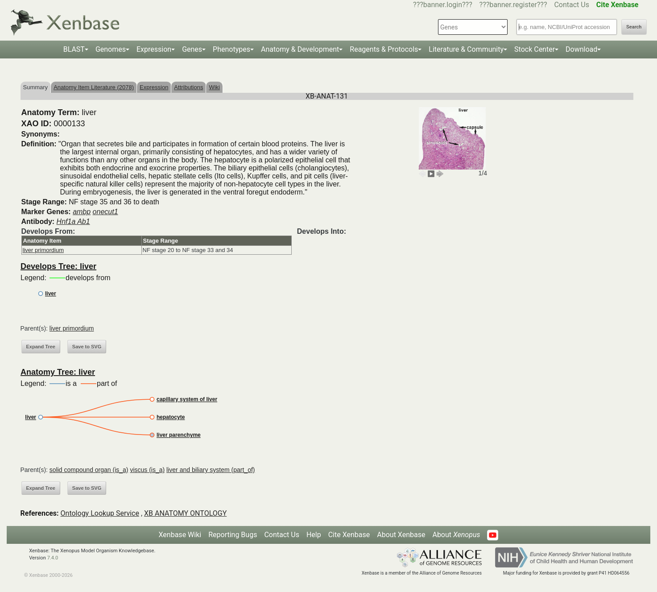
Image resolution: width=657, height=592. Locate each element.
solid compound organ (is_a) (89, 469)
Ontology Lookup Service (100, 513)
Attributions (188, 87)
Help (313, 534)
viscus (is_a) (147, 469)
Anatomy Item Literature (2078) (94, 87)
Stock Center (534, 49)
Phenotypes (231, 49)
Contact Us (571, 4)
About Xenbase (401, 534)
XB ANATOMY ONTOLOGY (185, 513)
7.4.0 (52, 558)
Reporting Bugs (232, 534)
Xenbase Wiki (180, 534)
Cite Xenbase (349, 534)
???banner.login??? (442, 4)
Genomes (110, 49)
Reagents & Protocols (384, 49)
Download (581, 49)
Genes (192, 49)
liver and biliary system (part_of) (210, 469)
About (456, 534)
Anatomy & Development (300, 49)
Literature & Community (466, 49)
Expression (153, 49)
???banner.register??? (513, 4)
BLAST (74, 49)
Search (633, 27)
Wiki (214, 87)
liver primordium (43, 250)
